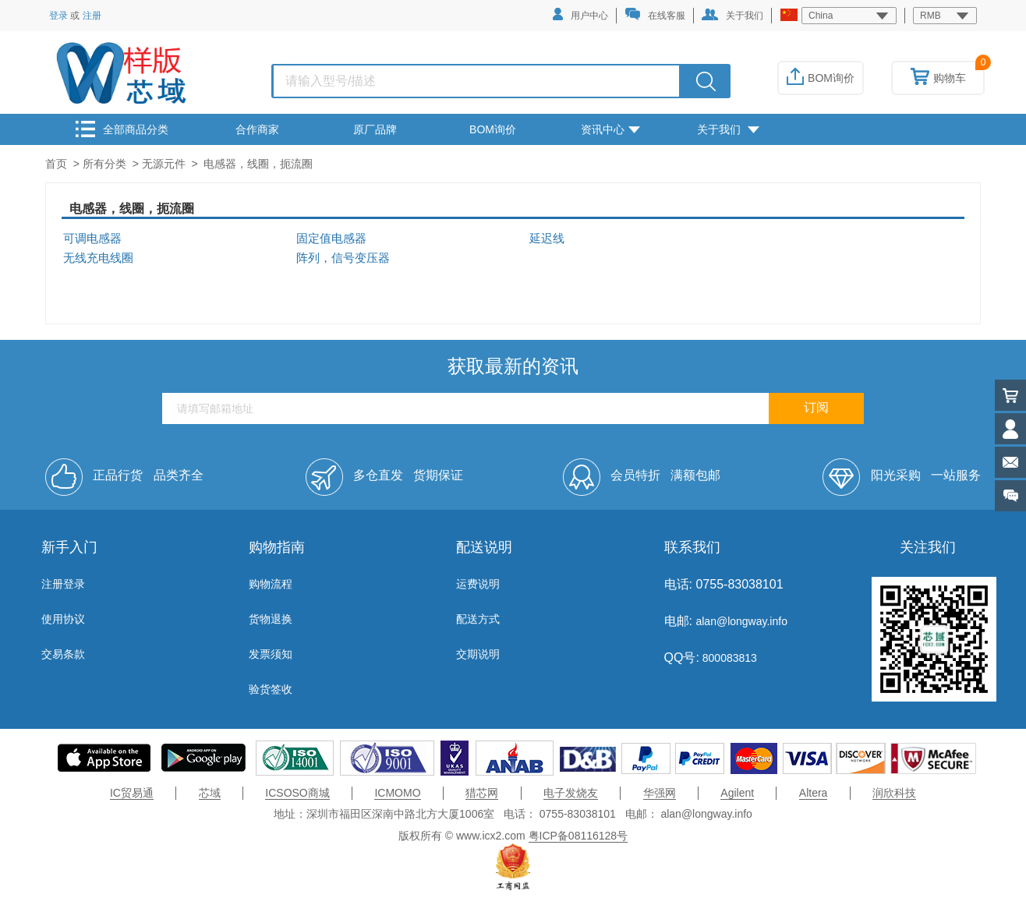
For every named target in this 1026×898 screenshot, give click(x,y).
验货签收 (270, 689)
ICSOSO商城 (297, 793)
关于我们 (732, 15)
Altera (813, 793)
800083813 (728, 658)
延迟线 (546, 238)
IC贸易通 (132, 793)
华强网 (659, 793)
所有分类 (104, 163)
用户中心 (580, 14)
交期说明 (478, 654)
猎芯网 (481, 793)
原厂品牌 (375, 129)
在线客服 (654, 14)
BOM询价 (820, 78)
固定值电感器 (331, 238)
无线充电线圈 (98, 258)
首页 (56, 163)
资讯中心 (610, 129)
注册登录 (63, 584)
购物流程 (270, 584)
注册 (92, 15)
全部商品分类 (122, 129)
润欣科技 (894, 793)
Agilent (737, 793)
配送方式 (478, 619)
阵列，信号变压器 (343, 258)
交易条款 (63, 654)
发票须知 (270, 654)
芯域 (210, 793)
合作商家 (257, 129)
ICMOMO (397, 793)
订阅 (816, 407)
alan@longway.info (741, 621)
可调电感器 (92, 238)
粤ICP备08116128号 (578, 835)
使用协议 (63, 619)
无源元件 (164, 163)
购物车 (938, 78)
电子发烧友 (570, 793)
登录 (58, 15)
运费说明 (478, 584)
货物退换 (270, 619)
